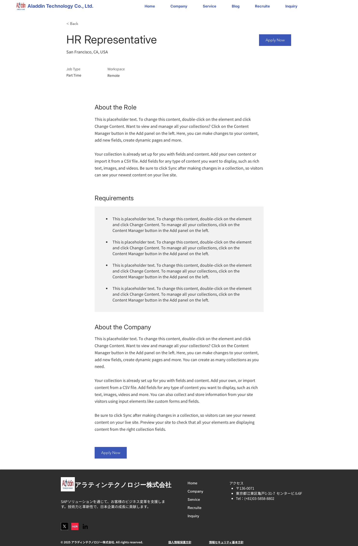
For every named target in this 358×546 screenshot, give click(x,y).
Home (192, 483)
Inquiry (193, 516)
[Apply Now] (275, 40)
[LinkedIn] (85, 526)
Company (195, 491)
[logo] (74, 526)
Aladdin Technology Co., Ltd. (60, 6)
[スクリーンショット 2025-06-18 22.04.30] (64, 526)
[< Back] (83, 24)
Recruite (194, 508)
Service (194, 499)
